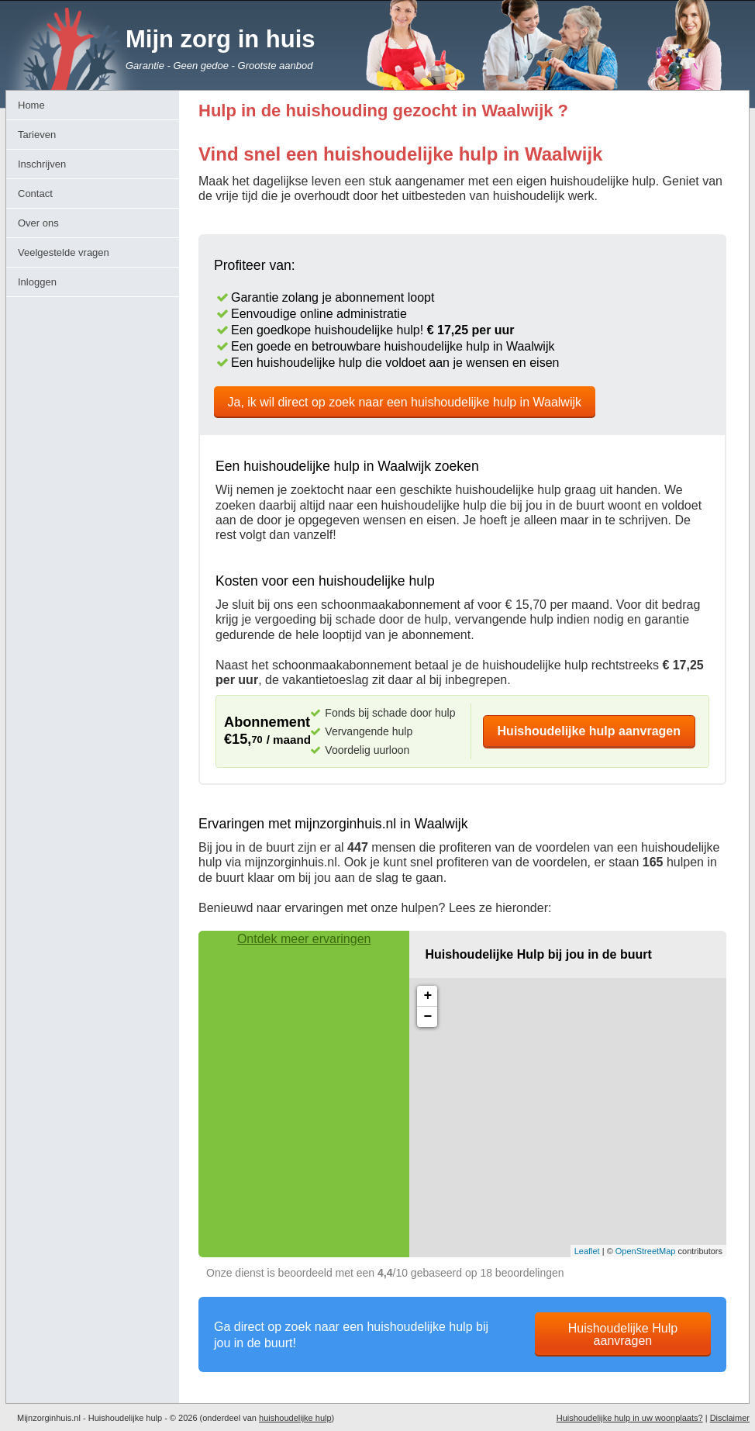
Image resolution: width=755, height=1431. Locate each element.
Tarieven (37, 134)
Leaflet (587, 1251)
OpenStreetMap (645, 1251)
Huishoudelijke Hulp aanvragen (622, 1334)
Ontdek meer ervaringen (304, 938)
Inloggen (37, 282)
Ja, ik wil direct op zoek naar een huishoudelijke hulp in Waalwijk (405, 402)
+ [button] (427, 996)
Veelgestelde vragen (63, 252)
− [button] (427, 1017)
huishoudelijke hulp (295, 1417)
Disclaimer (730, 1417)
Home (31, 105)
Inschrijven (42, 164)
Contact (35, 193)
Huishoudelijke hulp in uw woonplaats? (630, 1417)
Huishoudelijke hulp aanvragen (589, 731)
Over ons (38, 223)
